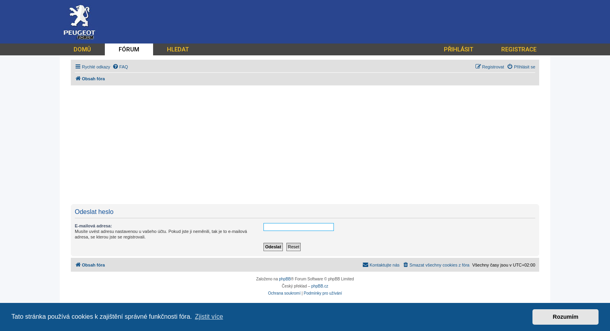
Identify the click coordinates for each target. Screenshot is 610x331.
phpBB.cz (319, 286)
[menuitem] (120, 67)
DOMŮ (82, 49)
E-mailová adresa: (93, 225)
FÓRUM (129, 49)
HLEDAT (178, 49)
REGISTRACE (518, 49)
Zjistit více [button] (209, 316)
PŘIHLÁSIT (458, 49)
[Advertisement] (308, 144)
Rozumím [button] (565, 317)
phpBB (285, 279)
